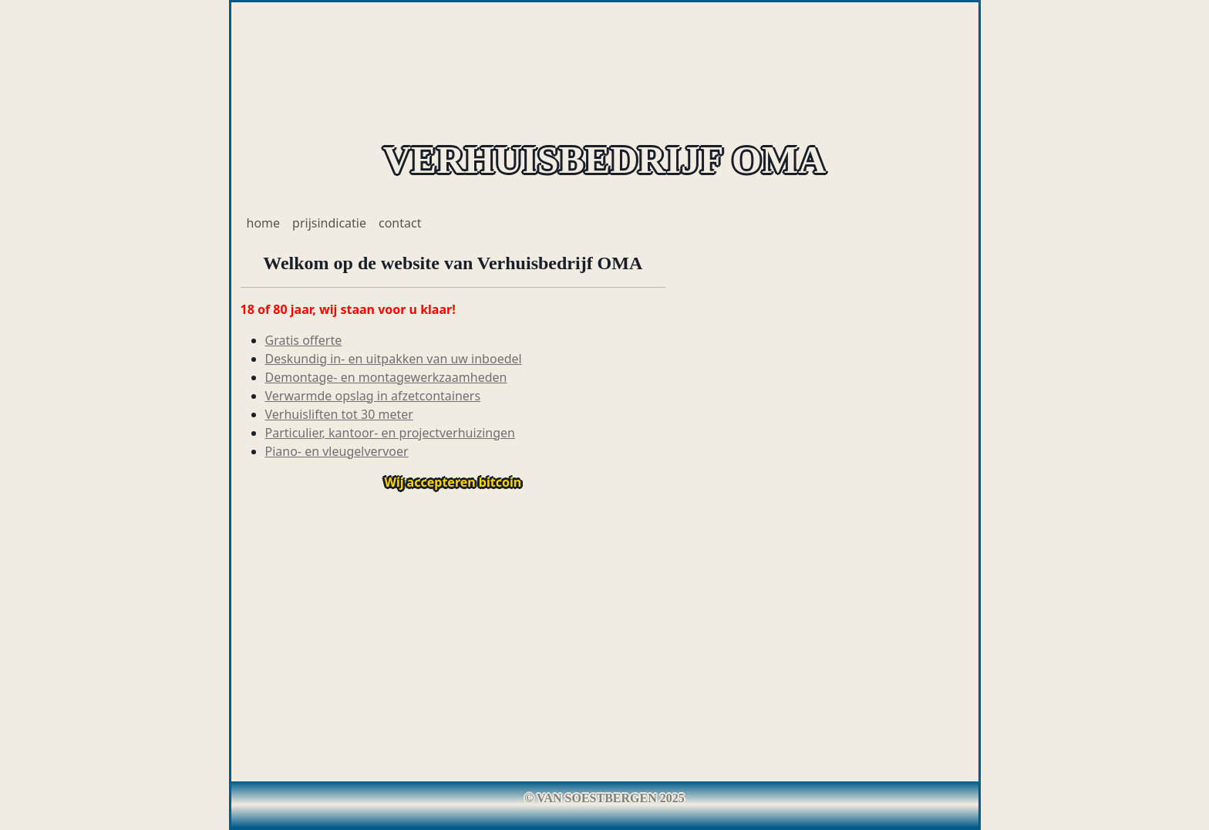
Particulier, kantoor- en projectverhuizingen (390, 432)
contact (400, 222)
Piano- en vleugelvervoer (337, 451)
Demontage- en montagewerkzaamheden (386, 377)
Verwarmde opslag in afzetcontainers (373, 395)
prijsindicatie (329, 222)
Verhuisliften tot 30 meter (339, 414)
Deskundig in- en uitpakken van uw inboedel (393, 358)
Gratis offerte (303, 340)
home (264, 222)
